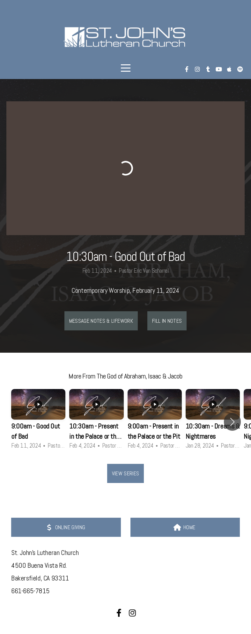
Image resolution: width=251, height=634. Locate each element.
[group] (38, 421)
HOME (184, 527)
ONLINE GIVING (65, 527)
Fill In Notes (167, 320)
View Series (125, 473)
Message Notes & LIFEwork (101, 320)
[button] (232, 422)
